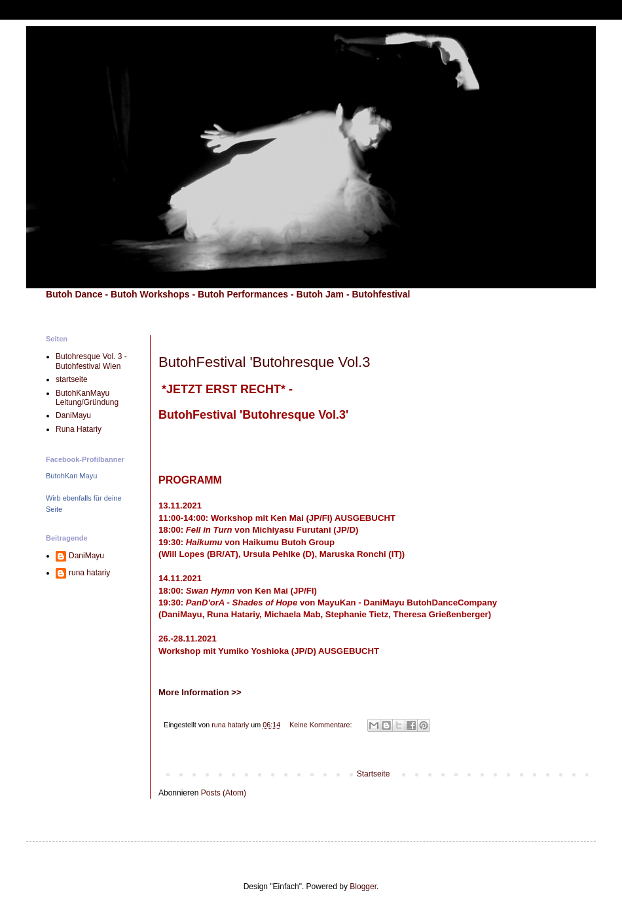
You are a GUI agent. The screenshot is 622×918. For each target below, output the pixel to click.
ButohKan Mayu (71, 476)
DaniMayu (73, 415)
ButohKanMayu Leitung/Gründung (87, 398)
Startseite (373, 773)
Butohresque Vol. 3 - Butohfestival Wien (91, 361)
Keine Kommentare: (321, 725)
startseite (72, 379)
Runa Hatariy (78, 429)
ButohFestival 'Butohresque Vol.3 (264, 362)
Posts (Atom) (223, 792)
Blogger (363, 886)
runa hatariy (89, 572)
